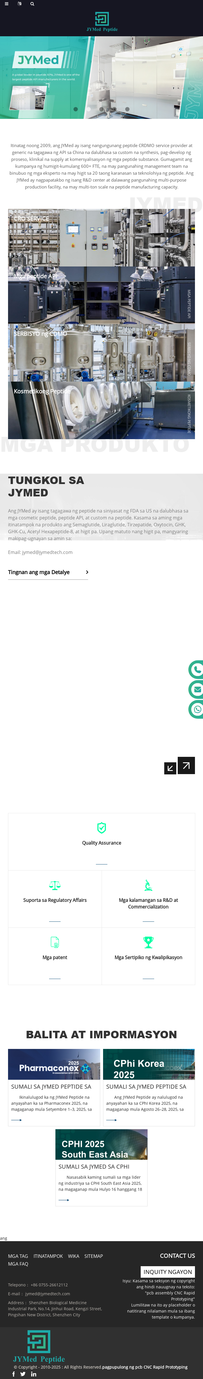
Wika (73, 1256)
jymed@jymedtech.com (47, 1293)
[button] (76, 109)
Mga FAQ (18, 1264)
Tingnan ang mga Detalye (38, 572)
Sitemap (93, 1256)
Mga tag (18, 1256)
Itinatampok (48, 1256)
